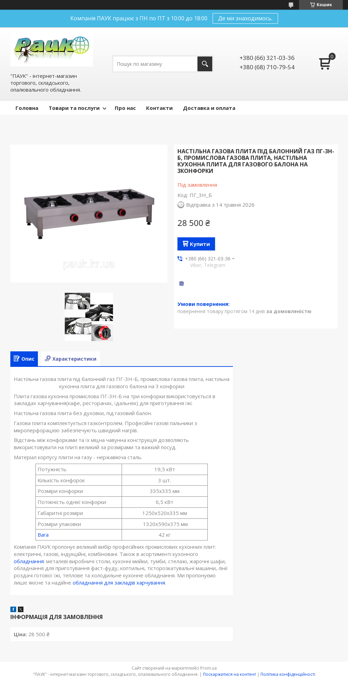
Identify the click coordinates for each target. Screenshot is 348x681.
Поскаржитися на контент (229, 674)
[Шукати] (204, 63)
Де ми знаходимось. (245, 18)
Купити (200, 243)
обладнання (29, 561)
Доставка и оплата (209, 107)
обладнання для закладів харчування (119, 582)
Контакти (159, 107)
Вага (43, 534)
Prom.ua (208, 668)
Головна (27, 107)
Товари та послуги (74, 107)
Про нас (125, 107)
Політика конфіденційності (287, 674)
